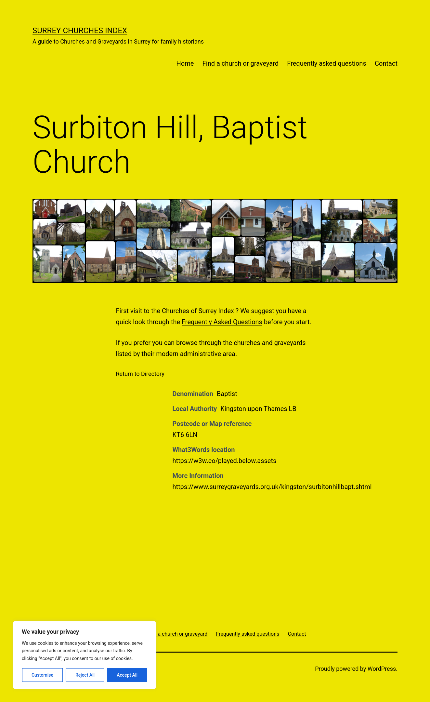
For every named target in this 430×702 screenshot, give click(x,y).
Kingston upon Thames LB (258, 409)
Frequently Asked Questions (222, 322)
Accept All (127, 675)
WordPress (382, 668)
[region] (84, 655)
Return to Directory (140, 373)
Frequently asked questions (326, 63)
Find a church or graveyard (240, 63)
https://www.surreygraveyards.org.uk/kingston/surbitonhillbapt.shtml (272, 487)
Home (185, 63)
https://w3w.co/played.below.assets (225, 461)
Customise (42, 675)
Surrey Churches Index (80, 30)
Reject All (85, 675)
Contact (386, 63)
